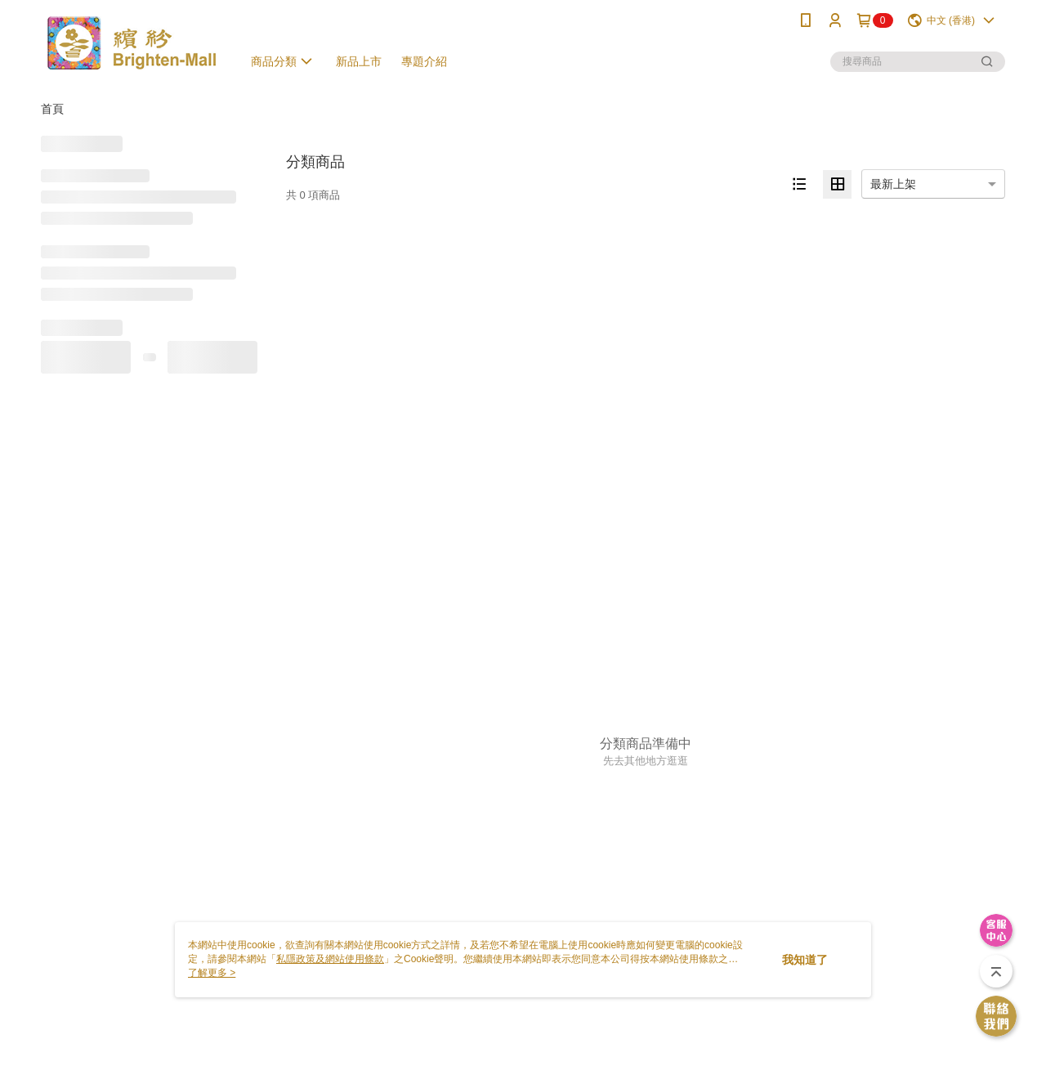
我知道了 (805, 959)
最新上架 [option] (893, 183)
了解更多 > (211, 973)
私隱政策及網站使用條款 (330, 959)
